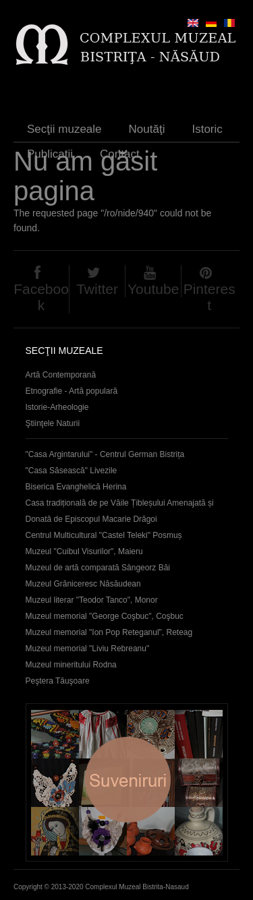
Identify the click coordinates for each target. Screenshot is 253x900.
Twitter (97, 289)
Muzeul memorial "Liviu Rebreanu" (88, 648)
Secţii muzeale (64, 129)
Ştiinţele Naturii (53, 423)
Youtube (153, 289)
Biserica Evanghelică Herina (76, 486)
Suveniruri (127, 782)
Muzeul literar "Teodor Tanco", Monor (92, 600)
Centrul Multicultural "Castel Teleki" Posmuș (104, 535)
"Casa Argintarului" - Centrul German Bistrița (105, 454)
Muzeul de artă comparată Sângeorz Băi (98, 567)
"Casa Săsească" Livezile (71, 470)
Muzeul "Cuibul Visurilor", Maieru (84, 551)
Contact (120, 154)
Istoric (207, 129)
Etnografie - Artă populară (72, 391)
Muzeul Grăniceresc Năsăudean (83, 584)
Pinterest (209, 297)
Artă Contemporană (61, 375)
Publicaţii (50, 154)
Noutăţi (147, 129)
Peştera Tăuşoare (58, 681)
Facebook (41, 297)
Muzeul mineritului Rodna (71, 664)
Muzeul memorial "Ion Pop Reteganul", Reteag (109, 632)
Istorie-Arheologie (57, 407)
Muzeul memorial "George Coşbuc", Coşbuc (105, 616)
